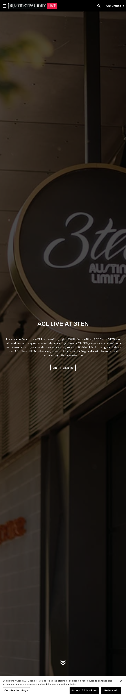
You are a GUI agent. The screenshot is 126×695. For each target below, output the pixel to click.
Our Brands (115, 6)
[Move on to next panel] (63, 663)
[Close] (120, 682)
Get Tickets (63, 368)
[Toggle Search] (99, 6)
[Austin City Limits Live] (32, 6)
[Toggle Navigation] (6, 5)
